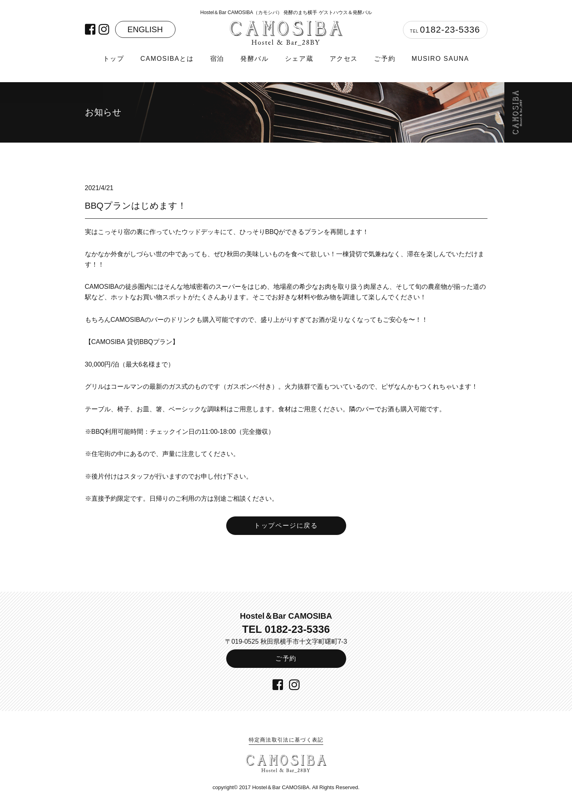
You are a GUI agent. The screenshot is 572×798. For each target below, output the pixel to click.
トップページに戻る (286, 525)
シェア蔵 (299, 58)
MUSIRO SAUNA (440, 58)
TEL (445, 30)
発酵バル (254, 58)
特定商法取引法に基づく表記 (286, 740)
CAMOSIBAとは (167, 58)
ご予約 (384, 58)
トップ (113, 58)
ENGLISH (145, 29)
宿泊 (217, 58)
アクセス (344, 58)
